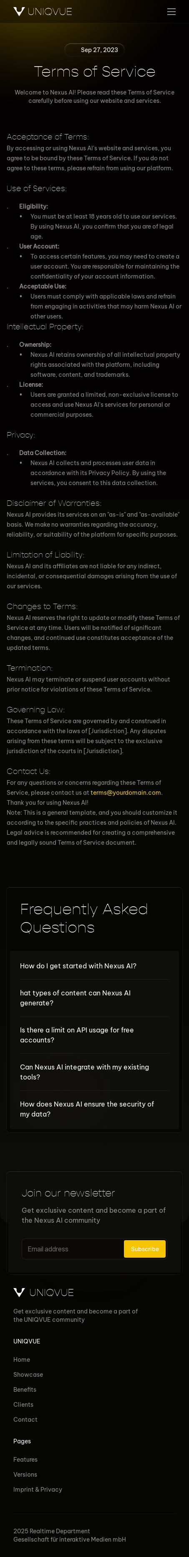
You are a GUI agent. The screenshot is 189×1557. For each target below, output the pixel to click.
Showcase (28, 1374)
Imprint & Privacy (37, 1489)
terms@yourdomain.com (126, 792)
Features (25, 1459)
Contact (25, 1419)
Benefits (24, 1389)
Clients (23, 1404)
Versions (25, 1474)
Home (21, 1359)
